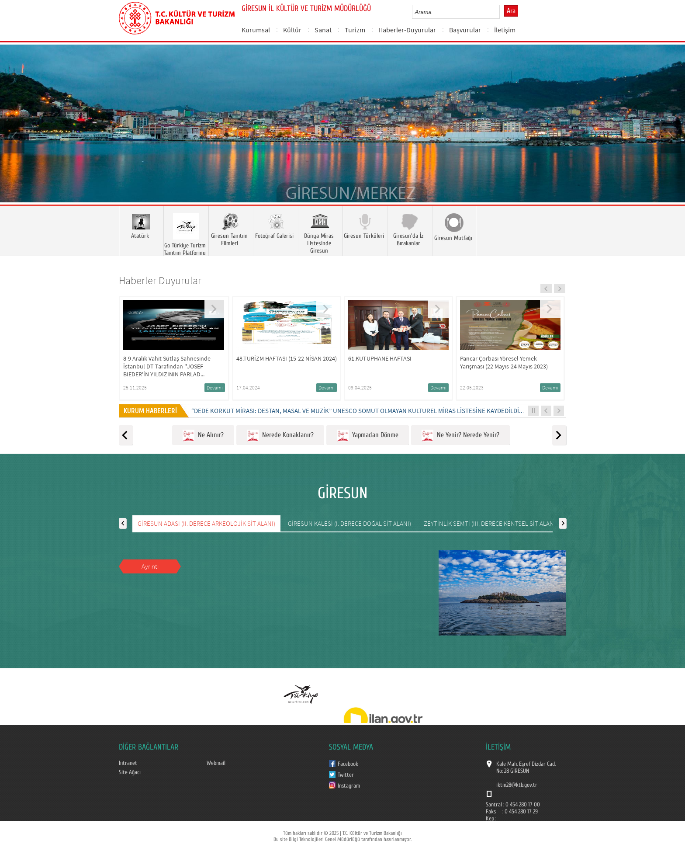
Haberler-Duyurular (407, 29)
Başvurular (465, 29)
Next (670, 136)
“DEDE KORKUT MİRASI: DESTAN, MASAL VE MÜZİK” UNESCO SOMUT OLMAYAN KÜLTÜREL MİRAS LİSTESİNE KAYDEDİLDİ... (357, 410)
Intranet (128, 763)
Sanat (323, 29)
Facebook (348, 764)
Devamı (215, 387)
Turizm (355, 29)
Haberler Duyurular (160, 280)
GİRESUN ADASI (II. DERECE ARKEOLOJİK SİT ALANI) (206, 523)
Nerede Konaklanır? (280, 435)
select (502, 12)
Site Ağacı (130, 772)
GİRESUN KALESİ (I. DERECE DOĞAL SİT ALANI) (349, 523)
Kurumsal (256, 29)
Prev (15, 136)
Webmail (216, 763)
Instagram (349, 785)
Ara (511, 11)
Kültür (292, 29)
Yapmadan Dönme (367, 435)
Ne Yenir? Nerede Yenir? (460, 435)
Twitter (346, 774)
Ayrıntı (150, 566)
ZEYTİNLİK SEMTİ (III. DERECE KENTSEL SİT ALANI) (490, 523)
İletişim (504, 29)
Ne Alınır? (203, 435)
